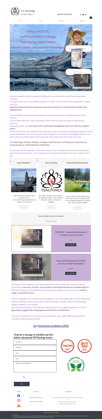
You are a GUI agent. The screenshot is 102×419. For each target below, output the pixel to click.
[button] (90, 17)
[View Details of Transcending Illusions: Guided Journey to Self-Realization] (70, 273)
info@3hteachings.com (36, 397)
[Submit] (22, 384)
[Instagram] (19, 401)
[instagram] (86, 15)
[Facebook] (19, 396)
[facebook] (80, 15)
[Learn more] (23, 207)
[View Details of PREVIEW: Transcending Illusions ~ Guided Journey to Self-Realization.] (70, 244)
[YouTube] (83, 15)
